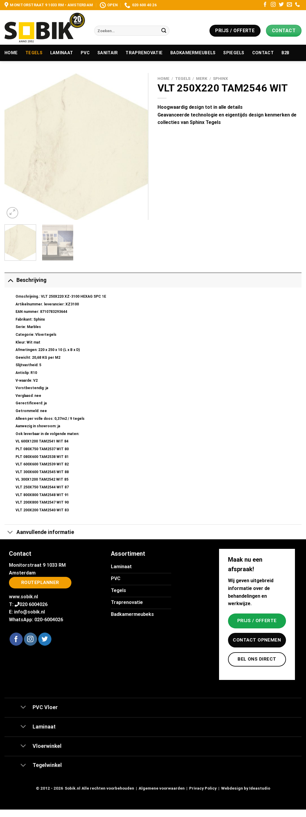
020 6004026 (33, 604)
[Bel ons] (297, 5)
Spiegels (233, 52)
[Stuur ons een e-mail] (289, 5)
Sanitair (107, 52)
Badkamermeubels (192, 52)
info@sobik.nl (29, 612)
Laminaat (61, 52)
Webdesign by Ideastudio (245, 788)
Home (11, 52)
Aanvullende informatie (39, 532)
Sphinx (220, 78)
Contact (263, 52)
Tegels (33, 52)
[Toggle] (10, 280)
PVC (85, 52)
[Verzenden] (164, 31)
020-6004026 (48, 619)
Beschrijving (25, 280)
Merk (201, 78)
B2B (285, 52)
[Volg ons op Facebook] (265, 5)
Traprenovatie (144, 52)
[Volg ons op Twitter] (281, 5)
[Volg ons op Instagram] (273, 5)
